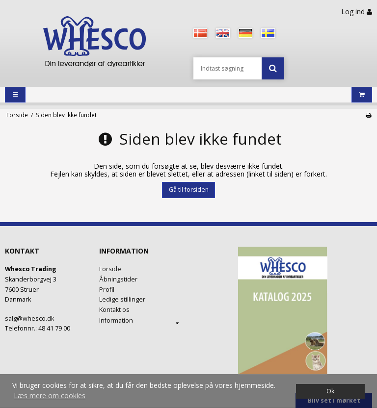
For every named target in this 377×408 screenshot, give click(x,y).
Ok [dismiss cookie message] (330, 391)
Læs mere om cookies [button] (49, 395)
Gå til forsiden (189, 189)
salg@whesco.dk (29, 318)
